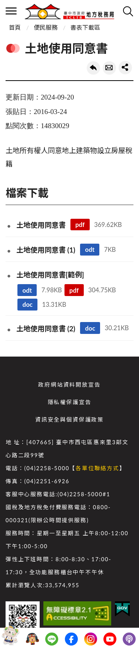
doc (28, 304)
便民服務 (45, 27)
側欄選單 (11, 10)
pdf (80, 224)
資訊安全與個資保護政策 (69, 419)
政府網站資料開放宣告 (69, 384)
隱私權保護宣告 (70, 402)
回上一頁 (93, 68)
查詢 (128, 11)
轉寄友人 (109, 68)
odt (90, 249)
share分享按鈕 (125, 67)
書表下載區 (85, 27)
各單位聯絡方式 (97, 468)
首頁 (15, 27)
